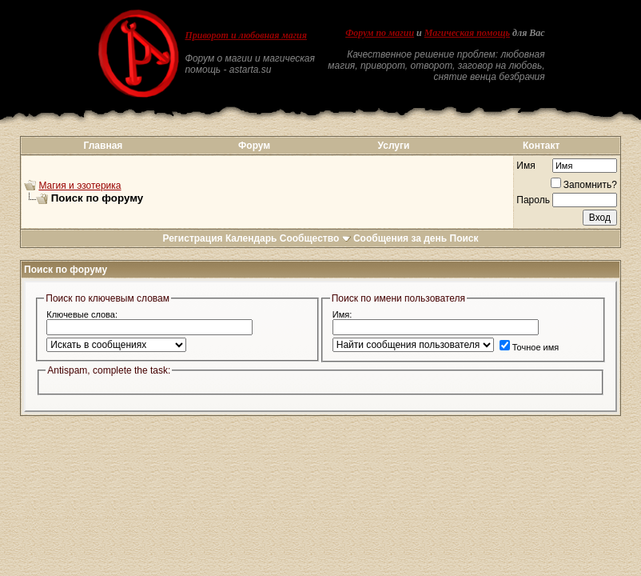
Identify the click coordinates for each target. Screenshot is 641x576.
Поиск (464, 238)
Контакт (541, 145)
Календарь (251, 238)
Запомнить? (584, 184)
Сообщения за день (400, 238)
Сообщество (315, 238)
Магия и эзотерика (79, 185)
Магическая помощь (467, 32)
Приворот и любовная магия (246, 35)
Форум (254, 145)
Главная (103, 145)
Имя (525, 165)
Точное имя (529, 347)
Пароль (533, 200)
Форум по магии (379, 32)
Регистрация (192, 238)
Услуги (394, 145)
